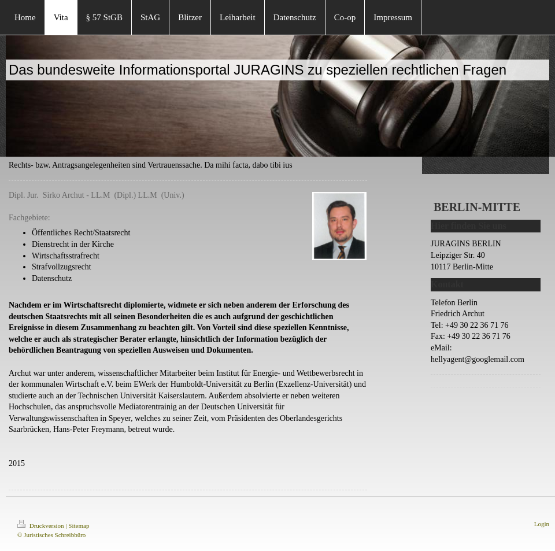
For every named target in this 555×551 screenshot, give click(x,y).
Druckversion (41, 525)
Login (541, 523)
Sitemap (78, 525)
